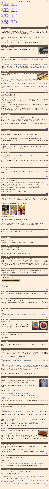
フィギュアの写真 (8, 24)
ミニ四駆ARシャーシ (19, 24)
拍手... (47, 55)
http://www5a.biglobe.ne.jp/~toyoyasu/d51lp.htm (8, 95)
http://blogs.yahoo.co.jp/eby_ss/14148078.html (9, 126)
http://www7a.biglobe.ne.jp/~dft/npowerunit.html (8, 189)
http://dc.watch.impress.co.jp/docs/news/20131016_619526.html (10, 249)
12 (3, 2)
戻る (47, 0)
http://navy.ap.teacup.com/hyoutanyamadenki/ (7, 216)
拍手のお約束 (46, 26)
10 (13, 3)
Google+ (4, 24)
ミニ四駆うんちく (13, 24)
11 (14, 3)
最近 (7, 23)
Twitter (2, 24)
